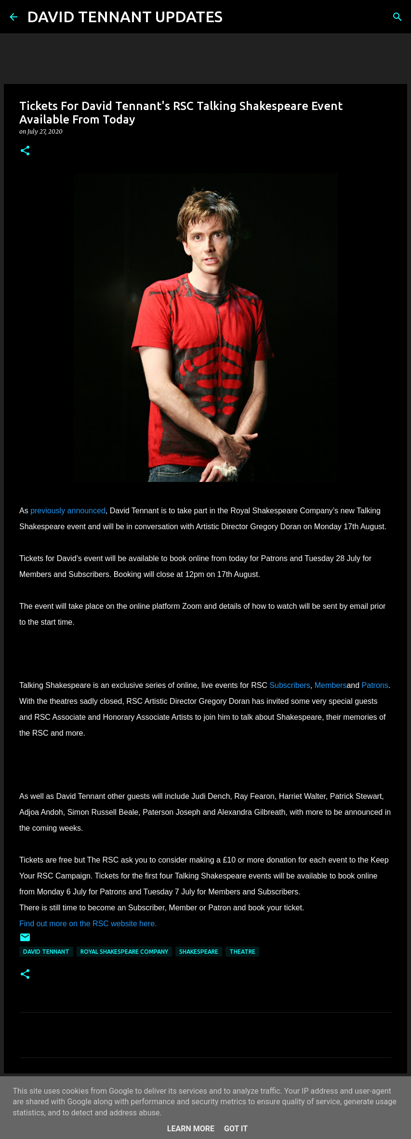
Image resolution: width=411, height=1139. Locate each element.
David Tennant (46, 951)
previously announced (68, 511)
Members (331, 685)
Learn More (190, 1128)
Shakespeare (198, 951)
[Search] (236, 16)
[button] (25, 151)
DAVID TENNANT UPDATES (125, 16)
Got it (236, 1128)
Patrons (375, 685)
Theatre (242, 951)
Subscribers (289, 685)
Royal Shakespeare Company (124, 951)
